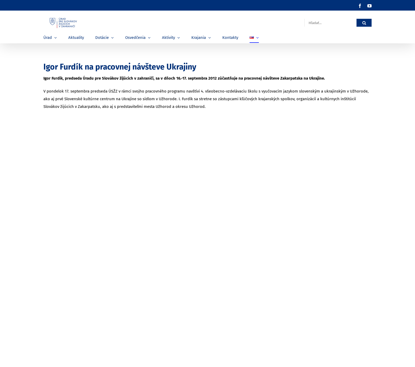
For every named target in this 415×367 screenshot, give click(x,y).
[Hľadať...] (330, 22)
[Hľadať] (364, 22)
